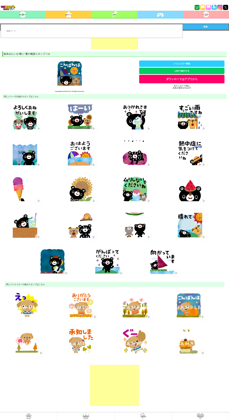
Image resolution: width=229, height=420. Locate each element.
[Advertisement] (114, 42)
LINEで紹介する (181, 71)
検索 (205, 26)
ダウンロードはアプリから (182, 79)
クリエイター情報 (182, 64)
